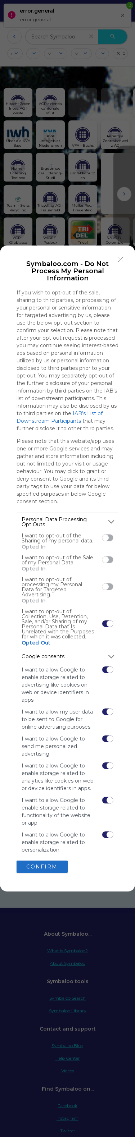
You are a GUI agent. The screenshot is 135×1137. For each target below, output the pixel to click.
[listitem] (67, 522)
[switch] (107, 537)
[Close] (121, 259)
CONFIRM (42, 866)
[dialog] (67, 569)
